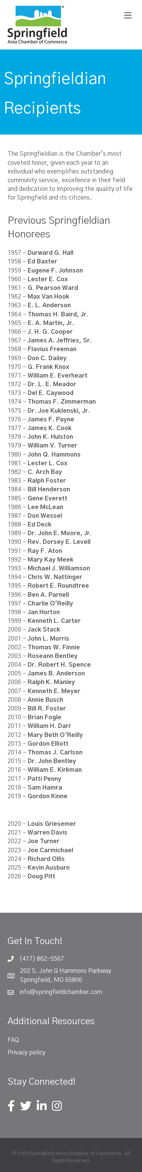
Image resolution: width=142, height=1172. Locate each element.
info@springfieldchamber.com (60, 992)
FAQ (13, 1040)
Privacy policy (26, 1053)
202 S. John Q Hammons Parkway (65, 971)
